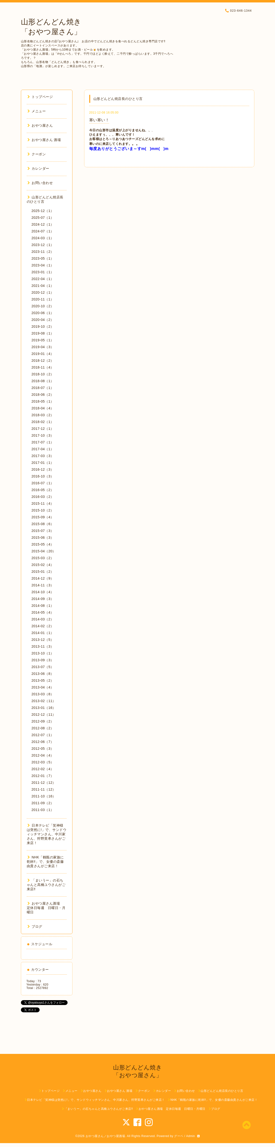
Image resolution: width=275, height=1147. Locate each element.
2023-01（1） (43, 272)
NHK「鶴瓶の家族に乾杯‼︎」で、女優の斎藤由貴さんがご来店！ (45, 861)
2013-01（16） (44, 708)
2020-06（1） (43, 313)
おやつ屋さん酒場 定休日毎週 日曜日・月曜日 (46, 907)
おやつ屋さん (40, 125)
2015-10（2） (43, 510)
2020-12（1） (43, 292)
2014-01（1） (43, 633)
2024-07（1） (43, 231)
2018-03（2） (43, 415)
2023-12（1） (43, 245)
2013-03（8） (43, 694)
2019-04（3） (43, 347)
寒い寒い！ (99, 120)
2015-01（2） (43, 572)
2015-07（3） (43, 531)
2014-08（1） (43, 606)
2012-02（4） (43, 769)
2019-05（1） (43, 340)
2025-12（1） (43, 211)
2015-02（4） (43, 565)
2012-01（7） (43, 776)
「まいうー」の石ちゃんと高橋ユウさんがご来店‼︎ (46, 884)
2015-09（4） (43, 517)
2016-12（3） (43, 469)
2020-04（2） (43, 320)
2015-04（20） (44, 551)
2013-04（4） (43, 687)
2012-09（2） (43, 721)
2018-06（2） (43, 395)
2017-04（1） (43, 449)
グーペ (178, 1136)
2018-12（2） (43, 360)
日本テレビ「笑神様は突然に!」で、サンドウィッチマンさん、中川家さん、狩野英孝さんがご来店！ (47, 834)
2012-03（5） (43, 762)
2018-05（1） (43, 401)
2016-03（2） (43, 497)
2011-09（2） (43, 803)
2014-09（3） (43, 599)
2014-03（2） (43, 619)
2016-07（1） (43, 483)
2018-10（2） (43, 374)
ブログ (34, 926)
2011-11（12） (44, 789)
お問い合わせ (40, 183)
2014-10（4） (43, 592)
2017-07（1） (43, 442)
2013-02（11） (44, 701)
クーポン (36, 154)
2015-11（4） (43, 503)
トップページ (40, 97)
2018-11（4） (43, 367)
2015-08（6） (43, 524)
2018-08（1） (43, 381)
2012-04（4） (43, 755)
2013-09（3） (43, 660)
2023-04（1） (43, 265)
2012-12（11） (44, 714)
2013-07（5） (43, 667)
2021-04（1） (43, 286)
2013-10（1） (43, 653)
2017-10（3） (43, 435)
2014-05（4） (43, 612)
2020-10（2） (43, 306)
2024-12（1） (43, 224)
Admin (190, 1136)
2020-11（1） (43, 299)
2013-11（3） (43, 646)
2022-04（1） (43, 279)
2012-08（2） (43, 728)
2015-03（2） (43, 558)
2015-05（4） (43, 544)
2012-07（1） (43, 735)
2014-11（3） (43, 585)
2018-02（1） (43, 422)
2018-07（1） (43, 388)
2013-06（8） (43, 674)
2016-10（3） (43, 476)
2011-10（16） (44, 796)
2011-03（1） (43, 810)
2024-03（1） (43, 238)
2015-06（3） (43, 537)
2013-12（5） (43, 640)
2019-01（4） (43, 354)
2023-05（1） (43, 258)
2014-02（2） (43, 626)
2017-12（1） (43, 429)
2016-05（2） (43, 490)
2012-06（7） (43, 742)
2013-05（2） (43, 680)
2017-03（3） (43, 456)
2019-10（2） (43, 326)
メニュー (36, 111)
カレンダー (38, 168)
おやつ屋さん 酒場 (44, 140)
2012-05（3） (43, 748)
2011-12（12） (44, 783)
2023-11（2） (43, 252)
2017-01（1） (43, 463)
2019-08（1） (43, 333)
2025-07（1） (43, 218)
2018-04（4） (43, 408)
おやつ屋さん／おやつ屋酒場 (105, 1136)
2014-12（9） (43, 578)
